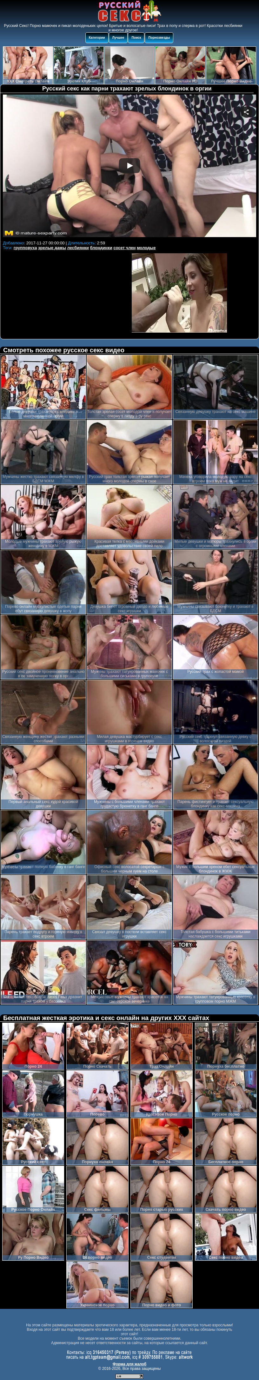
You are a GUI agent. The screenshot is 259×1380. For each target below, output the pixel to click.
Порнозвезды (159, 37)
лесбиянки (78, 247)
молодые (146, 247)
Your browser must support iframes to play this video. (129, 167)
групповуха (25, 247)
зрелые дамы (52, 247)
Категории (97, 37)
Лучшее (118, 37)
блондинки (101, 247)
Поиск (136, 37)
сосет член (124, 247)
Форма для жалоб (130, 1364)
